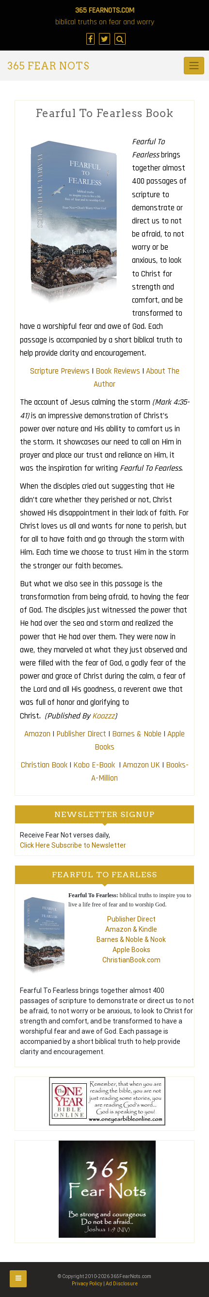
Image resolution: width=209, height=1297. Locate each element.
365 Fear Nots (48, 66)
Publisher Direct (81, 734)
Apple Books (131, 950)
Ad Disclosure (122, 1283)
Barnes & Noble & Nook (131, 939)
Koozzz (103, 716)
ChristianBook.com (131, 960)
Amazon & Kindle (131, 929)
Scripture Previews (60, 371)
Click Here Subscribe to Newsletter (73, 845)
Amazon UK (141, 765)
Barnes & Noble (136, 734)
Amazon (37, 734)
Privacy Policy (87, 1283)
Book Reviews (118, 371)
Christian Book (44, 765)
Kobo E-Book (95, 765)
